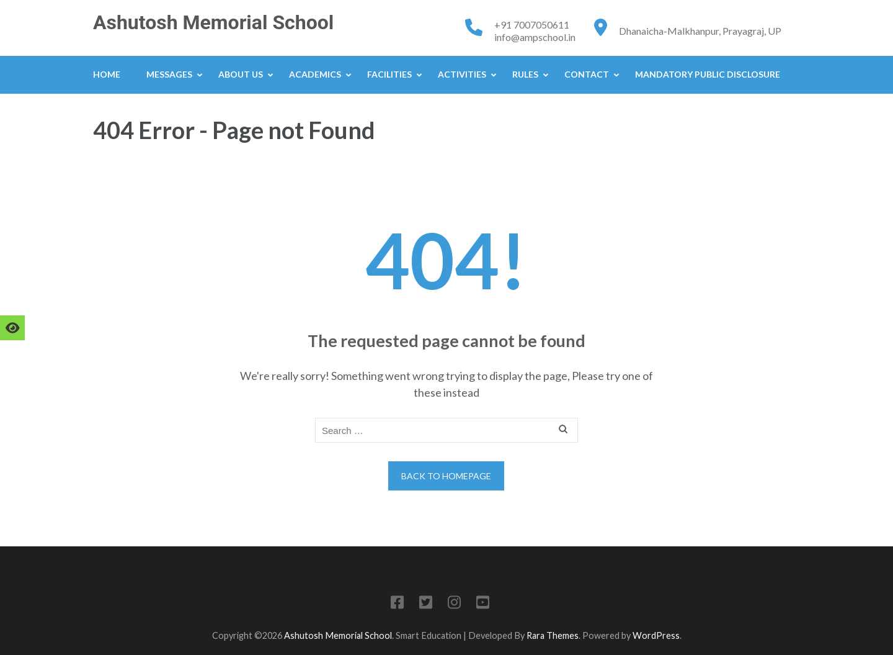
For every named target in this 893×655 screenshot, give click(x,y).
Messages (169, 74)
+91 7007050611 (531, 24)
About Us (240, 74)
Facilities (389, 74)
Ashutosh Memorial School (213, 22)
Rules (525, 74)
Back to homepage (446, 476)
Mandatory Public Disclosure (707, 74)
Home (106, 74)
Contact (586, 74)
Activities (462, 74)
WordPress (656, 635)
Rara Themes (552, 635)
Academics (315, 74)
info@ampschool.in (534, 37)
